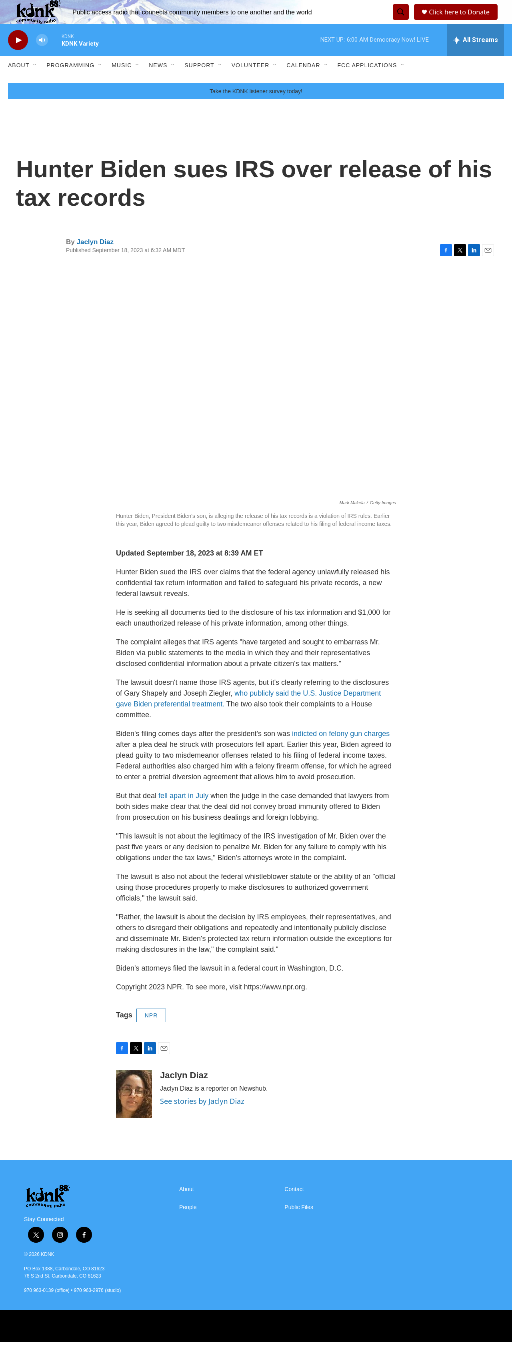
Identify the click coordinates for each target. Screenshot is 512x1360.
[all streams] (475, 58)
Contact (294, 1207)
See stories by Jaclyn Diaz (202, 1119)
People (188, 1225)
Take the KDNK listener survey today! (256, 109)
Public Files (298, 1225)
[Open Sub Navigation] (35, 83)
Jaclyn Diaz (95, 260)
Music (122, 83)
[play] (18, 58)
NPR (151, 1033)
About (18, 83)
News (158, 83)
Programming (70, 83)
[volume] (42, 58)
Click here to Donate (462, 21)
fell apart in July (182, 814)
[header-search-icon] (400, 21)
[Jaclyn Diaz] (134, 1112)
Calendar (303, 83)
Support (199, 83)
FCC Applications (367, 83)
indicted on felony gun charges (341, 752)
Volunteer (251, 83)
